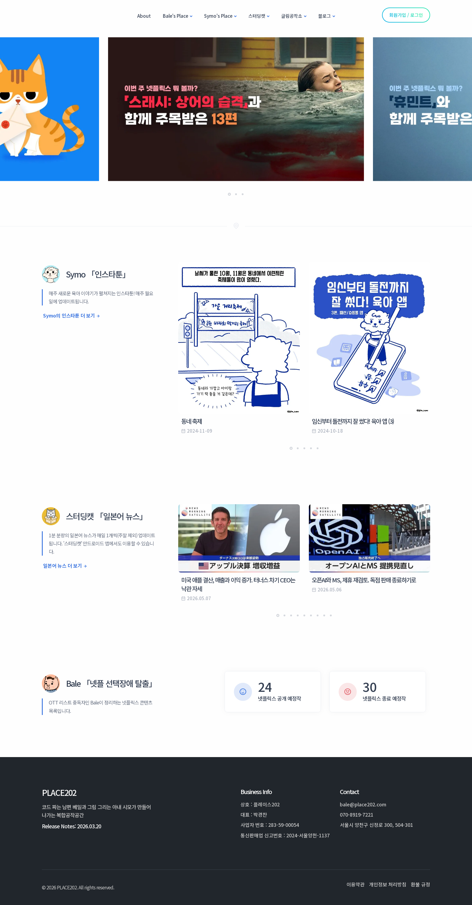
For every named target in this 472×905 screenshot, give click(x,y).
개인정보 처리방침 (387, 884)
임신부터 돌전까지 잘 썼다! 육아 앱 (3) (353, 421)
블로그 (324, 16)
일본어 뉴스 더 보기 (62, 565)
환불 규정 (420, 884)
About (144, 16)
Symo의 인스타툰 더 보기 (69, 315)
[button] (229, 194)
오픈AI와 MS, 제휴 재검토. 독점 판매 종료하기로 (364, 579)
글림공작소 (291, 16)
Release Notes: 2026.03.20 (71, 826)
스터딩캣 (256, 16)
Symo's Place (218, 16)
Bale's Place (175, 16)
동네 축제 (191, 421)
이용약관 (355, 884)
